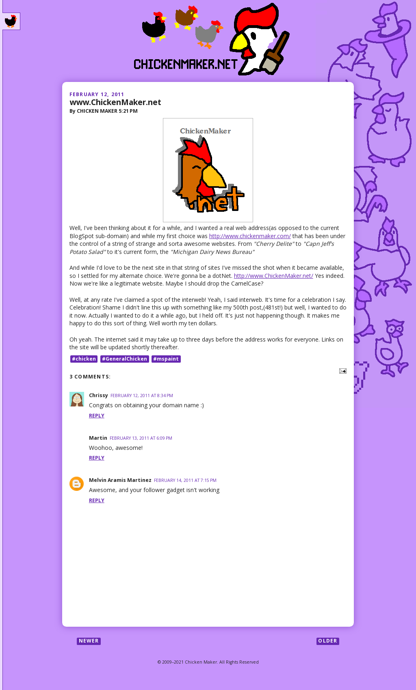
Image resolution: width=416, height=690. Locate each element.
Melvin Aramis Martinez (120, 480)
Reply (96, 415)
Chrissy (98, 395)
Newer (89, 641)
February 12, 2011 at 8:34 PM (141, 395)
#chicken (84, 358)
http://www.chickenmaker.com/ (250, 236)
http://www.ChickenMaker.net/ (273, 275)
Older (327, 641)
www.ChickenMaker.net (115, 102)
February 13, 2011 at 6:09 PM (141, 438)
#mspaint (166, 358)
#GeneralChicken (124, 358)
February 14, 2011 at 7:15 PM (185, 480)
